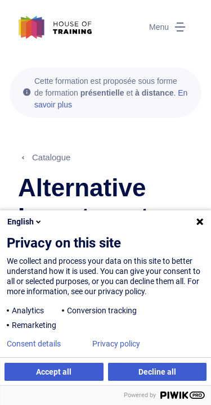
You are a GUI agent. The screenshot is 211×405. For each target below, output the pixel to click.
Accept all (53, 371)
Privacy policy (116, 343)
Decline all (157, 371)
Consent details (34, 343)
